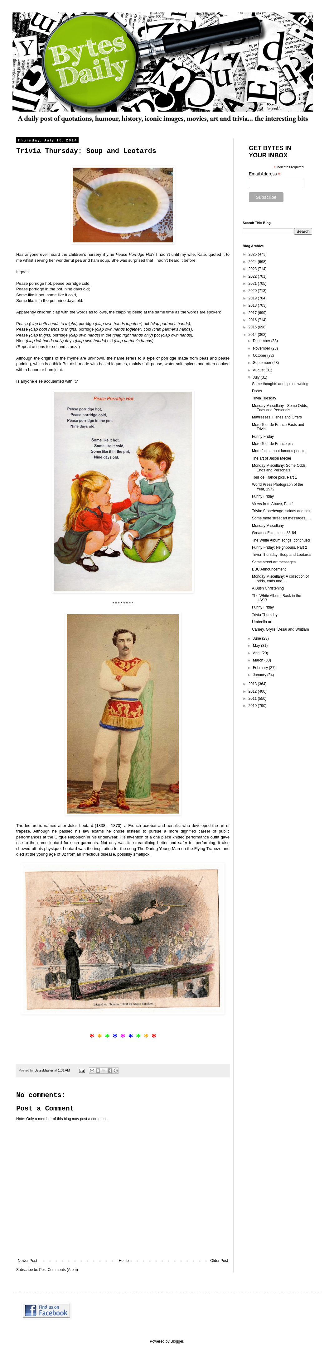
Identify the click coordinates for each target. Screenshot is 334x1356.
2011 (253, 698)
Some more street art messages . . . (282, 518)
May (257, 645)
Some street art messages (274, 562)
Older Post (219, 1260)
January (260, 675)
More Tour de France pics (273, 444)
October (260, 355)
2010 (253, 706)
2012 (253, 691)
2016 (253, 320)
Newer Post (27, 1260)
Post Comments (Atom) (58, 1270)
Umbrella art (262, 622)
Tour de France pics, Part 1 (274, 477)
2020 (253, 291)
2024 (253, 262)
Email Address (265, 174)
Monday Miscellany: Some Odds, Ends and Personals (279, 467)
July (257, 377)
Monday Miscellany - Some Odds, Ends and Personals (280, 407)
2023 (253, 269)
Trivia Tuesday (264, 398)
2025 (253, 254)
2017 (253, 313)
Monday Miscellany (268, 525)
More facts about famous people (278, 451)
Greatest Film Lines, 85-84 (274, 533)
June (257, 638)
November (262, 348)
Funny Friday (263, 436)
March (258, 660)
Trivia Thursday (265, 615)
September (262, 362)
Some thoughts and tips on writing (280, 384)
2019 (253, 298)
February (261, 668)
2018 (253, 305)
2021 (253, 283)
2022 (253, 276)
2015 (253, 327)
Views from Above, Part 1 (273, 504)
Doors (257, 391)
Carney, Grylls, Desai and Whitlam (280, 629)
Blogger (177, 1341)
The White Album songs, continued (281, 540)
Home (124, 1260)
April (257, 653)
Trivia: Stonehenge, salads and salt (281, 511)
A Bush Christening (268, 588)
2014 (253, 334)
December (262, 341)
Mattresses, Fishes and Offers (277, 417)
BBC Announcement (269, 569)
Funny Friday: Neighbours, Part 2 (279, 547)
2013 (253, 684)
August (259, 370)
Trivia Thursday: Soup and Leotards (281, 554)
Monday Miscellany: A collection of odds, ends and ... (280, 578)
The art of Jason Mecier (271, 458)
